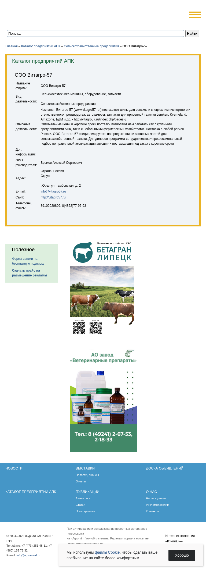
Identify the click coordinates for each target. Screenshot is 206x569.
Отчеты (81, 481)
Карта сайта (44, 22)
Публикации (88, 492)
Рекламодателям (157, 504)
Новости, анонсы (87, 474)
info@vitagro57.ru (53, 191)
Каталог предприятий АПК (40, 46)
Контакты (152, 511)
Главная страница (30, 22)
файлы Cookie (107, 552)
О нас (151, 492)
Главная (11, 46)
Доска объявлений (164, 468)
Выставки (85, 468)
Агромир (39, 12)
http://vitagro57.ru (53, 197)
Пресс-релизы (85, 511)
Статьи (80, 504)
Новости (14, 468)
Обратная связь (37, 22)
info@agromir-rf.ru (28, 555)
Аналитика (83, 498)
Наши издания (156, 498)
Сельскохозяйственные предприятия (91, 46)
